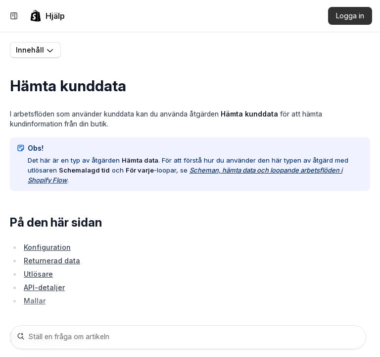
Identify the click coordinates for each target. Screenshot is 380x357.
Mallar (35, 301)
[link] (47, 16)
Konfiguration (47, 247)
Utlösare (38, 274)
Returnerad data (52, 260)
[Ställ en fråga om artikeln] (188, 337)
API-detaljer (44, 287)
